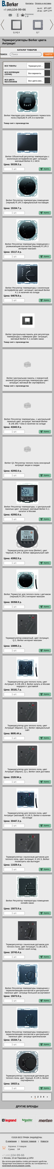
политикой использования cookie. (16, 1166)
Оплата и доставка (43, 3)
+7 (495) (15, 10)
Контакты (29, 3)
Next (51, 24)
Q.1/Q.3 (16, 32)
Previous (2, 24)
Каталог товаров (28, 1141)
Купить (44, 169)
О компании (11, 1141)
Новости (44, 1141)
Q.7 (37, 32)
